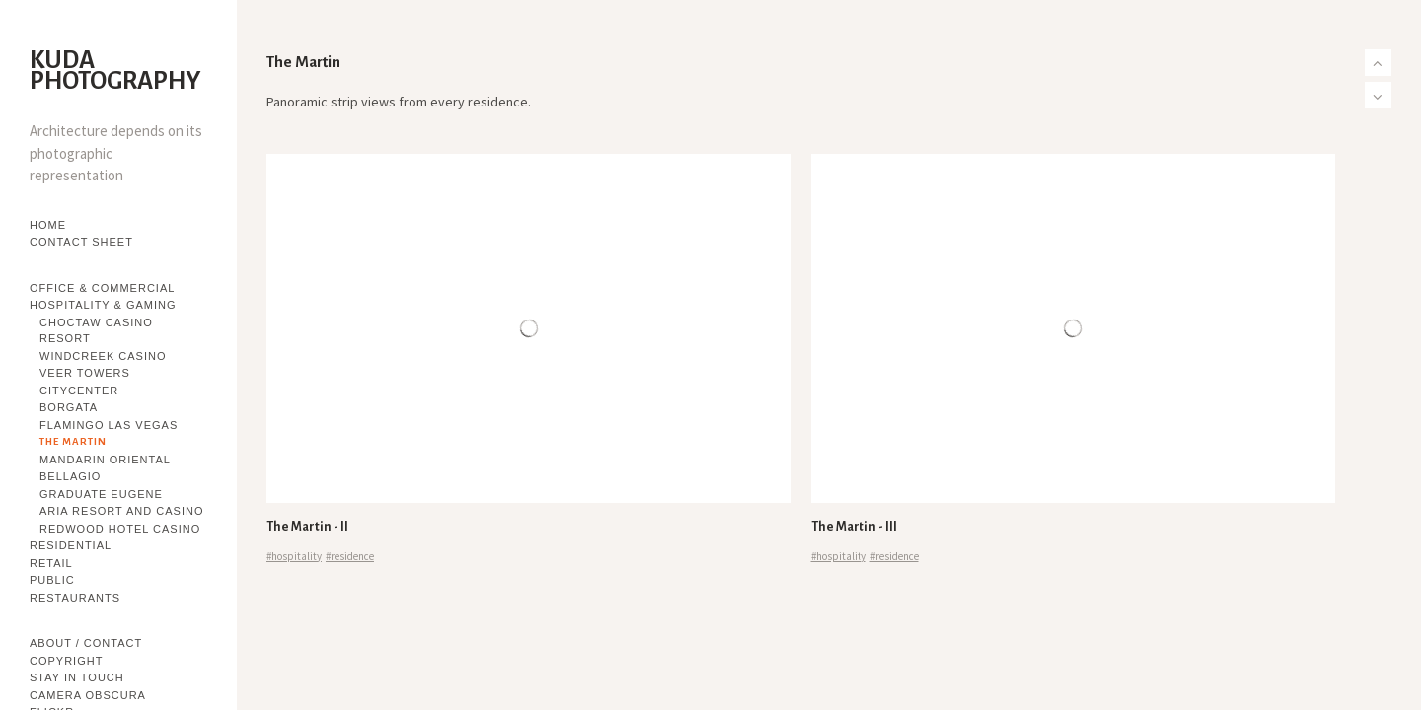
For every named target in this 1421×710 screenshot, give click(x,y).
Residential (71, 545)
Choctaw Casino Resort (96, 331)
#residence (350, 556)
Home (48, 225)
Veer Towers (84, 373)
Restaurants (75, 598)
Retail (51, 563)
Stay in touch (77, 677)
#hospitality (294, 556)
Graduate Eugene (101, 494)
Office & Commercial (102, 288)
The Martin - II (307, 526)
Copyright (66, 661)
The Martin (73, 441)
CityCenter (78, 390)
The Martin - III (854, 526)
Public (52, 580)
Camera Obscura (88, 695)
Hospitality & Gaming (103, 305)
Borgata (68, 407)
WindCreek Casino (102, 356)
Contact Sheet (81, 242)
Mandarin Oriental (105, 459)
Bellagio (70, 476)
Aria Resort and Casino (121, 511)
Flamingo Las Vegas (108, 425)
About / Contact (86, 643)
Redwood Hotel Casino (119, 528)
